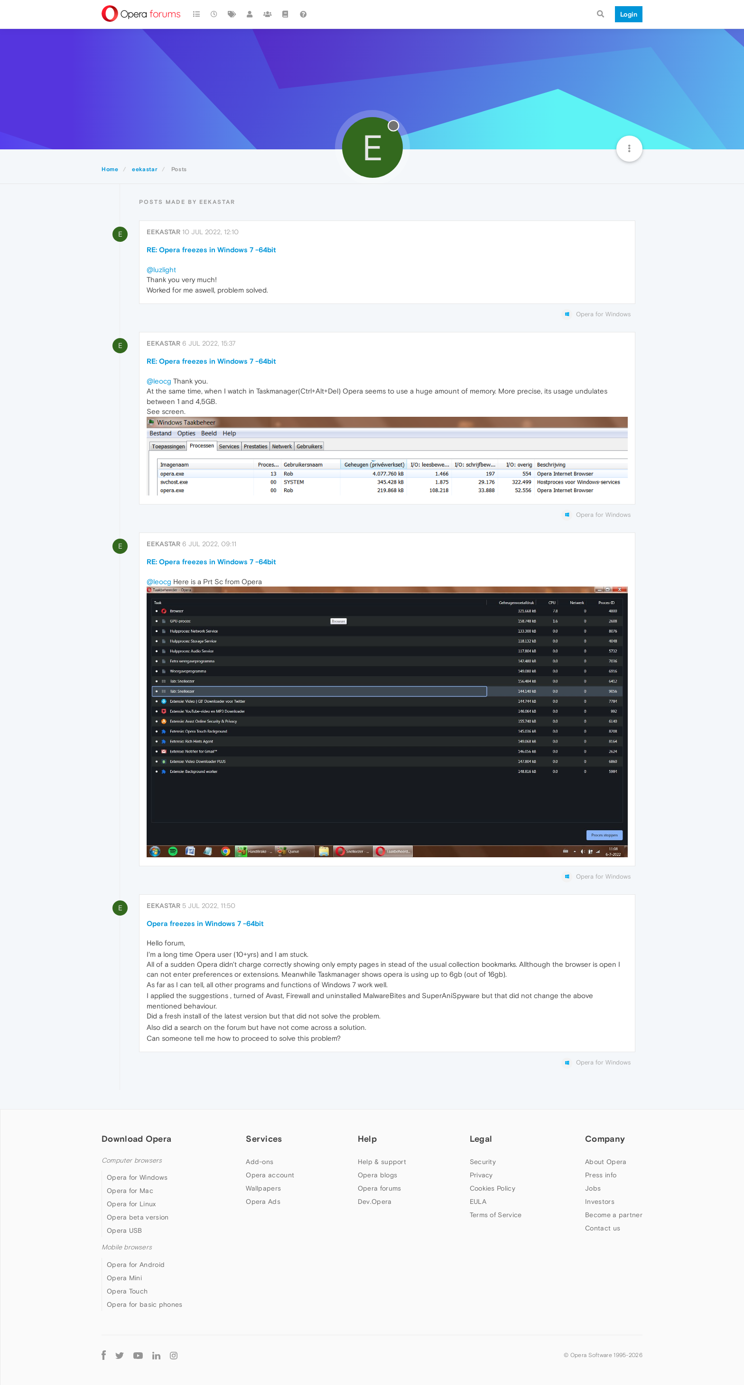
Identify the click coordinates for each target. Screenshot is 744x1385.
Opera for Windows (137, 1177)
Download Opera (136, 1139)
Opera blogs (377, 1175)
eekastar (163, 232)
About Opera (605, 1161)
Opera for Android (136, 1264)
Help (367, 1139)
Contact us (602, 1228)
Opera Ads (263, 1201)
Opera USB (124, 1230)
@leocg (159, 381)
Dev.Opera (375, 1201)
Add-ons (259, 1161)
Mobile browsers (127, 1247)
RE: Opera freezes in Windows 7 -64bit (211, 250)
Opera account (270, 1175)
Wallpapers (263, 1188)
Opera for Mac (130, 1190)
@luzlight (161, 270)
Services (264, 1139)
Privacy (481, 1175)
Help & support (382, 1161)
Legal (481, 1139)
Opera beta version (137, 1217)
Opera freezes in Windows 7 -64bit (205, 923)
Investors (599, 1201)
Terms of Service (496, 1215)
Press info (600, 1175)
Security (483, 1161)
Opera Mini (124, 1278)
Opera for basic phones (145, 1304)
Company (605, 1139)
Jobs (593, 1188)
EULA (478, 1201)
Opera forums (379, 1188)
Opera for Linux (131, 1204)
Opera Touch (127, 1291)
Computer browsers (132, 1160)
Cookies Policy (492, 1188)
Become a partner (613, 1215)
